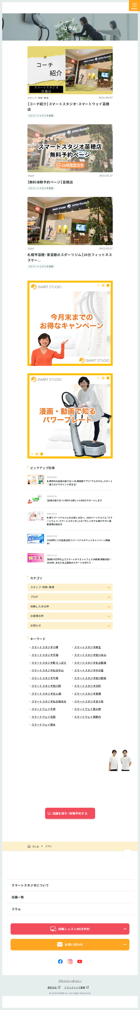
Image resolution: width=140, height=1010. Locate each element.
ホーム (35, 846)
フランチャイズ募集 (74, 987)
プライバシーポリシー (70, 981)
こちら (84, 827)
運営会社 (52, 987)
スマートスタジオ (18, 7)
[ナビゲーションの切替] (134, 5)
